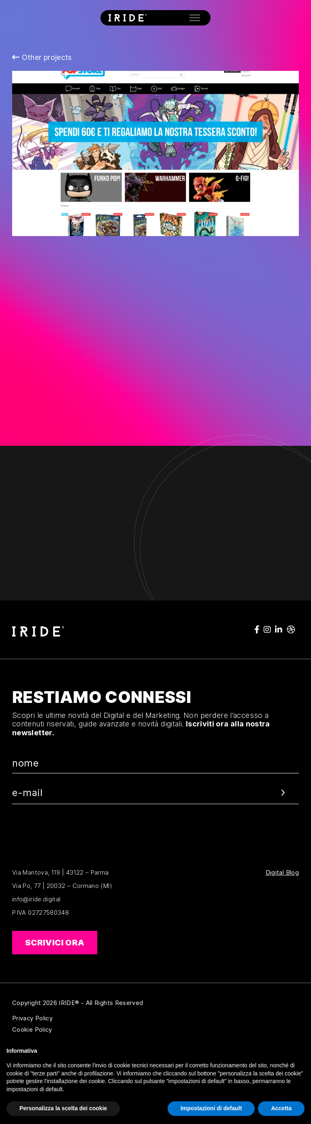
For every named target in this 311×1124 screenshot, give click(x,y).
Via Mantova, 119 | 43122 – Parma (60, 872)
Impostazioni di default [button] (211, 1108)
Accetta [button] (281, 1108)
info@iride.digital (36, 899)
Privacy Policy (71, 1018)
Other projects (42, 57)
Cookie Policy (71, 1029)
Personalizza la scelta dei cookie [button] (63, 1108)
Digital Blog (282, 872)
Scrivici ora (54, 942)
